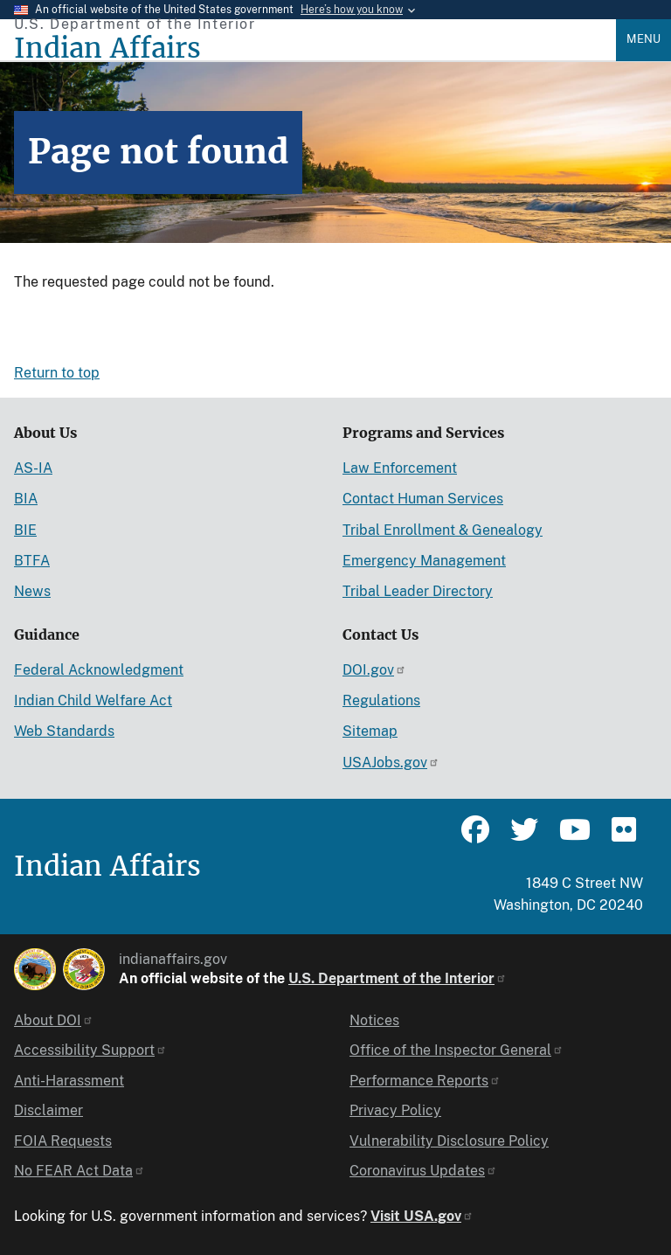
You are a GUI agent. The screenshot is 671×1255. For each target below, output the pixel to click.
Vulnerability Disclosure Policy (449, 1141)
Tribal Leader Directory (417, 591)
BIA (26, 498)
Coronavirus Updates (423, 1170)
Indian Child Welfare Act (93, 700)
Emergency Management (424, 560)
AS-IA (33, 468)
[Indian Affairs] (315, 48)
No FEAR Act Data (79, 1170)
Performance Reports (425, 1080)
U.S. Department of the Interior (397, 978)
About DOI (53, 1020)
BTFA (32, 560)
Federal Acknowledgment (98, 670)
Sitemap (370, 731)
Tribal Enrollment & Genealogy (442, 530)
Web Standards (64, 731)
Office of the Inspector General (456, 1050)
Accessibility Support (90, 1050)
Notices (374, 1020)
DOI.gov (374, 670)
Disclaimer (48, 1110)
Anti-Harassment (69, 1080)
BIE (25, 530)
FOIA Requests (63, 1141)
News (32, 591)
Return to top (57, 372)
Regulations (381, 700)
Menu (643, 38)
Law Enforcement (399, 468)
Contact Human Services (422, 498)
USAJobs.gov (390, 762)
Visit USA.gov (422, 1216)
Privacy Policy (395, 1110)
